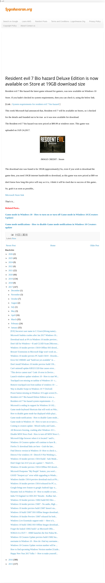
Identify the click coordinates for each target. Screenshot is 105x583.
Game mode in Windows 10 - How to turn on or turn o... (34, 422)
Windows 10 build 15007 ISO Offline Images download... (35, 512)
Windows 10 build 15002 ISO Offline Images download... (35, 525)
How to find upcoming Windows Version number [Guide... (35, 549)
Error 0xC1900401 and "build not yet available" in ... (33, 360)
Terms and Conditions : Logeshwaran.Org (68, 21)
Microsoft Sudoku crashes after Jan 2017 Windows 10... (34, 335)
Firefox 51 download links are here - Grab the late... (32, 446)
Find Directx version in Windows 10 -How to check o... (34, 451)
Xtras (14, 238)
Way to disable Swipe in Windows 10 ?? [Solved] (31, 389)
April (13, 315)
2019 (11, 279)
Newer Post (11, 245)
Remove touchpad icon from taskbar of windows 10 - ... (34, 385)
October (14, 299)
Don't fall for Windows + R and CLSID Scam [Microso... (35, 343)
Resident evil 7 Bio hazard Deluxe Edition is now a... (33, 397)
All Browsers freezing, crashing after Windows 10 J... (33, 430)
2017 (11, 287)
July (13, 307)
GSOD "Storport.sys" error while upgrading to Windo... (34, 475)
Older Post (94, 245)
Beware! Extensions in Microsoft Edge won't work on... (34, 352)
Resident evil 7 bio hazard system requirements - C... (33, 401)
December (15, 290)
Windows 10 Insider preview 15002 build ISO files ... (33, 500)
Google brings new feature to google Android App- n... (34, 487)
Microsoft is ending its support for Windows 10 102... (33, 405)
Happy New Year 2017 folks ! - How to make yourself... (34, 553)
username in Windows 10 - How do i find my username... (35, 541)
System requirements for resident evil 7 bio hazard (36, 104)
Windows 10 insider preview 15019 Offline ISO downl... (34, 348)
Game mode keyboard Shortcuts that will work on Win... (34, 409)
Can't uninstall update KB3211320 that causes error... (33, 368)
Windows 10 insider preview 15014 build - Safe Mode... (34, 459)
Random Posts (41, 21)
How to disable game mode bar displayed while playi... (34, 413)
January (14, 327)
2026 (11, 254)
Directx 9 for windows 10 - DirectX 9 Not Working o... (34, 455)
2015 (11, 564)
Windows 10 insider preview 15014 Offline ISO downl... (34, 467)
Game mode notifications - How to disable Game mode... (35, 418)
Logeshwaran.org (18, 9)
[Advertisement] (52, 53)
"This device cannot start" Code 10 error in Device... (33, 372)
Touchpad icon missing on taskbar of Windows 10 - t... (34, 380)
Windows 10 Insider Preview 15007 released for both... (34, 516)
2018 (11, 283)
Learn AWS (26, 21)
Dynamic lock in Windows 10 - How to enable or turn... (34, 492)
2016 (11, 560)
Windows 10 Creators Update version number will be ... (34, 545)
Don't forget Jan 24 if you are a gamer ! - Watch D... (32, 463)
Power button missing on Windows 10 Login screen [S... (34, 393)
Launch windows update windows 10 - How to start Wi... (35, 376)
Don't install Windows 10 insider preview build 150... (33, 364)
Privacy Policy (95, 21)
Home (53, 245)
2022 (11, 266)
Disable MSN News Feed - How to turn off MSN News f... (35, 434)
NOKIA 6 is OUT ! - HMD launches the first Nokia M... (34, 533)
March (14, 319)
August (14, 303)
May (13, 311)
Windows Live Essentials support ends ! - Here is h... (33, 520)
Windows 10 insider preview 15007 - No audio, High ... (34, 504)
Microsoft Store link (14, 195)
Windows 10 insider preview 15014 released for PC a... (34, 483)
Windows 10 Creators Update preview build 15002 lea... (34, 537)
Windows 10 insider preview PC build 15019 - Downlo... (35, 356)
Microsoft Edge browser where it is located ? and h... (33, 438)
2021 (11, 270)
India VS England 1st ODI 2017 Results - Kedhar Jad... (34, 496)
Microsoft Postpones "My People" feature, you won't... (34, 471)
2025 (11, 258)
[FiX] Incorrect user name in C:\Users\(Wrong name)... (34, 331)
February (15, 323)
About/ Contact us (28, 26)
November (16, 294)
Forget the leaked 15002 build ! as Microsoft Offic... (33, 529)
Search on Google (10, 21)
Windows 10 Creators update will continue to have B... (34, 442)
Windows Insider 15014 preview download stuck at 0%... (35, 479)
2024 (11, 262)
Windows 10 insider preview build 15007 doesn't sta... (33, 508)
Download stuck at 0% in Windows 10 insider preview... (34, 339)
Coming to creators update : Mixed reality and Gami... (33, 426)
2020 (11, 275)
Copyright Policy (10, 26)
